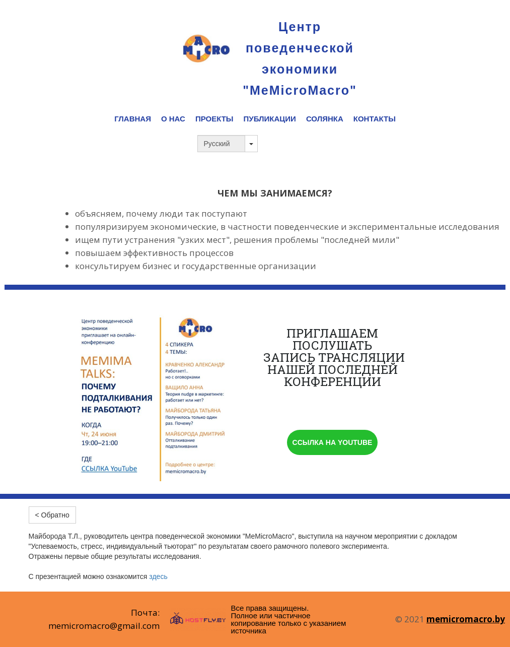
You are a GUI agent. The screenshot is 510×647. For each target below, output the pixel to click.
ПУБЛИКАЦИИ (270, 118)
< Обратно (52, 515)
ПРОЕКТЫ (214, 118)
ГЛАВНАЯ (132, 118)
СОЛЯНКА (324, 118)
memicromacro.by (465, 619)
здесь (158, 576)
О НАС (173, 118)
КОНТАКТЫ (374, 118)
